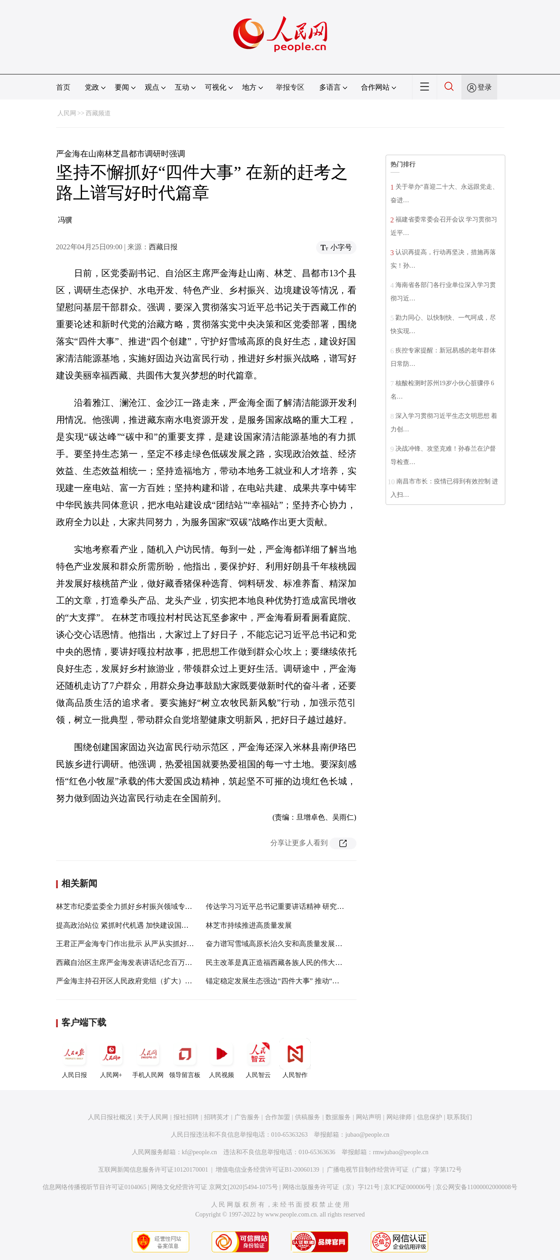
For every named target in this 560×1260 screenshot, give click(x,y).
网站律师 (399, 1117)
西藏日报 (163, 247)
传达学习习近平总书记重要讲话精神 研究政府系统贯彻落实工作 (307, 906)
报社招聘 (186, 1117)
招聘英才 (216, 1117)
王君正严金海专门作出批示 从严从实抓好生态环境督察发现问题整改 (164, 943)
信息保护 (429, 1117)
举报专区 (290, 87)
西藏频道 (98, 113)
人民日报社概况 (110, 1117)
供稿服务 (307, 1117)
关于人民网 (152, 1117)
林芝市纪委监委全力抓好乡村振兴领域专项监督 (131, 906)
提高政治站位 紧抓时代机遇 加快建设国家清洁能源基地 (144, 925)
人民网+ (111, 1058)
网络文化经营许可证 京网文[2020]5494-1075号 (214, 1187)
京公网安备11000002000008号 (476, 1187)
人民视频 (221, 1058)
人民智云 (258, 1058)
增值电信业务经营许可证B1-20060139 (267, 1169)
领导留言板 (184, 1058)
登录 (485, 87)
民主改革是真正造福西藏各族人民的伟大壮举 (277, 962)
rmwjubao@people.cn (401, 1152)
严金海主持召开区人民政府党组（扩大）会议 (128, 981)
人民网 (66, 113)
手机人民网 (148, 1058)
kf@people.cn (199, 1152)
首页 (63, 87)
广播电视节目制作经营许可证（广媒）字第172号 (394, 1169)
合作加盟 (277, 1117)
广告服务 (247, 1117)
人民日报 (74, 1058)
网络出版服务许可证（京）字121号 (331, 1187)
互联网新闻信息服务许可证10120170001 (153, 1169)
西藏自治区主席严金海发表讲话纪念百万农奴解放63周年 (145, 962)
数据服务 (338, 1117)
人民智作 (295, 1058)
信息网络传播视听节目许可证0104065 (94, 1187)
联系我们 (459, 1117)
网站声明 (368, 1117)
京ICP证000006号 (407, 1187)
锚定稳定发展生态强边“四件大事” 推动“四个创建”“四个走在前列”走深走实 (324, 981)
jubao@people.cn (367, 1134)
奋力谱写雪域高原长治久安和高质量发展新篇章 (281, 943)
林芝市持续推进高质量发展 (249, 925)
